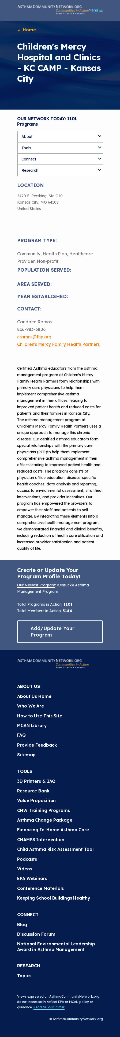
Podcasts (27, 859)
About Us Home (34, 696)
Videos (24, 868)
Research (29, 170)
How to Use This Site (39, 715)
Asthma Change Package (44, 820)
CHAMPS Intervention (40, 839)
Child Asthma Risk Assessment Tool (55, 849)
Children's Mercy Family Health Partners (58, 344)
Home (26, 29)
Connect (28, 159)
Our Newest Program (36, 585)
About (26, 136)
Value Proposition (36, 800)
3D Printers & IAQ (36, 781)
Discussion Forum (36, 934)
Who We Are (30, 706)
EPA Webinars (32, 878)
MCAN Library (32, 725)
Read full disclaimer (49, 1007)
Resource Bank (33, 790)
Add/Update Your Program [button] (52, 631)
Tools (26, 147)
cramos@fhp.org (34, 336)
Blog (22, 924)
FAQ (21, 735)
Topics (24, 975)
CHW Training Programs (43, 810)
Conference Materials (40, 888)
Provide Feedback (37, 745)
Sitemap (26, 754)
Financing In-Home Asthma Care (53, 829)
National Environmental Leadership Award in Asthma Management (56, 946)
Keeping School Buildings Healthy (53, 898)
